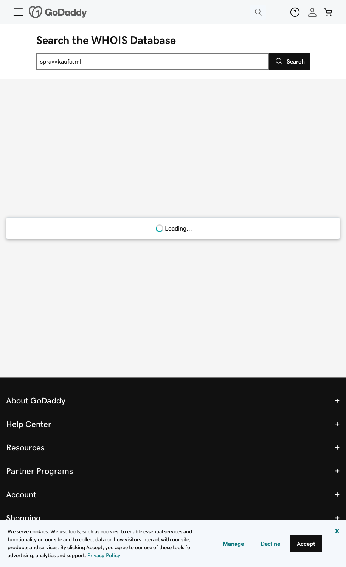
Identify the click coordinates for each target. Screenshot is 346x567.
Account (21, 494)
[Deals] (276, 12)
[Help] (295, 12)
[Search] (289, 61)
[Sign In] (312, 12)
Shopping (23, 518)
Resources (25, 447)
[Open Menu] (15, 12)
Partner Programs (39, 471)
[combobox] (152, 61)
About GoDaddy (35, 400)
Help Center (28, 424)
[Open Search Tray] (258, 12)
